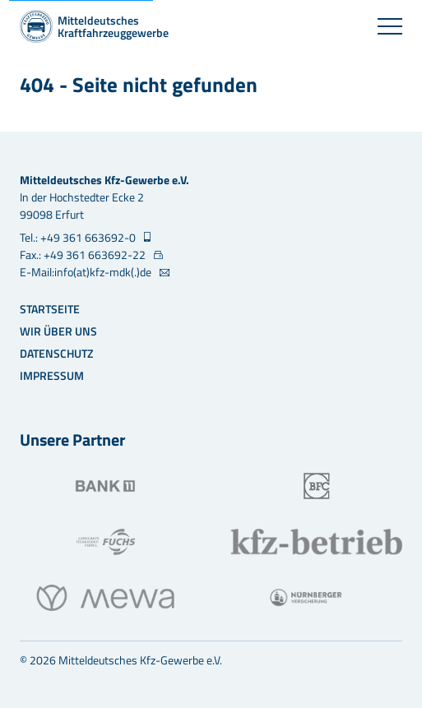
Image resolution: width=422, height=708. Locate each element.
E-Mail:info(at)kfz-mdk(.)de (87, 271)
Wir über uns (58, 331)
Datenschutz (56, 353)
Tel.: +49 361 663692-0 (79, 237)
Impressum (52, 375)
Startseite (50, 308)
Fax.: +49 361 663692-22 (84, 254)
